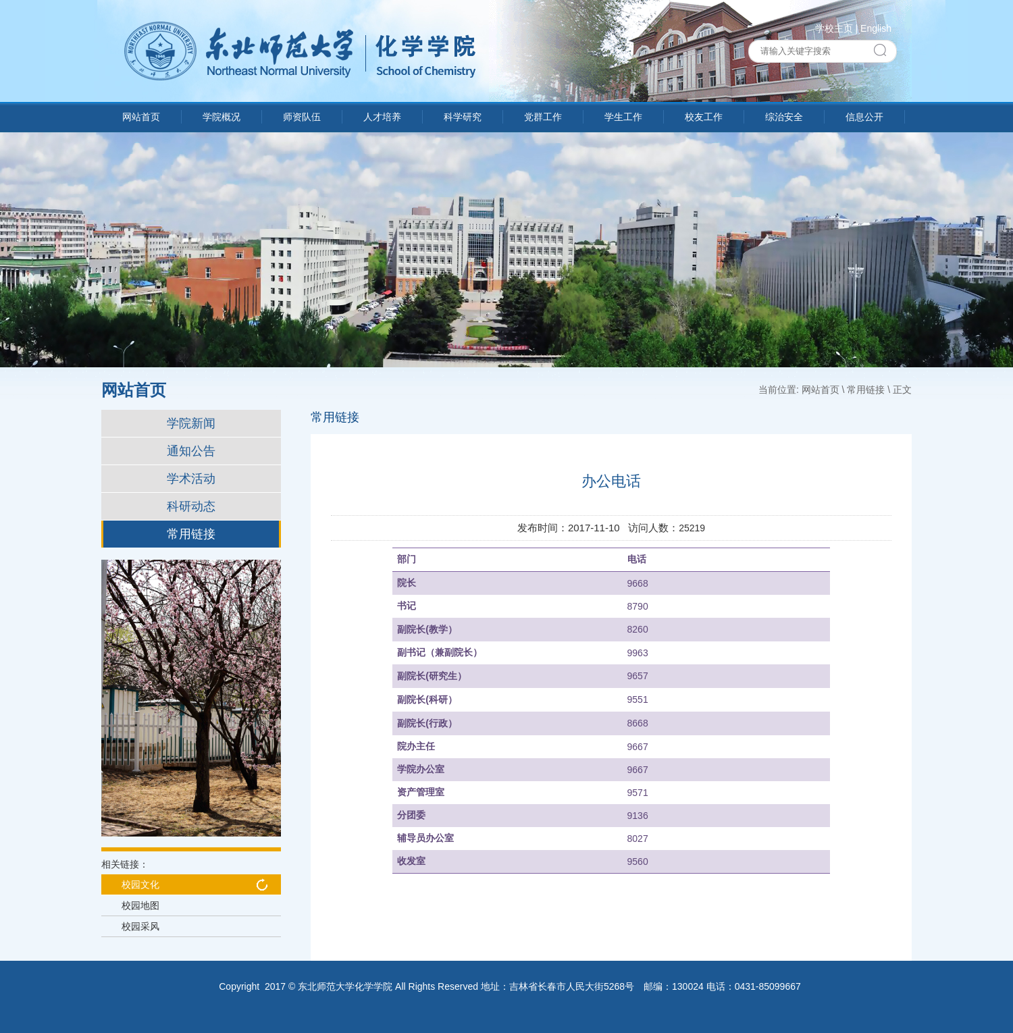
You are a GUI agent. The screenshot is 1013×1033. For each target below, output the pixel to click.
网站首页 (141, 117)
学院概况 (221, 117)
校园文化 (140, 884)
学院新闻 (191, 423)
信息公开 (864, 117)
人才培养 (382, 117)
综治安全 (784, 117)
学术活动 (191, 478)
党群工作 (543, 117)
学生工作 (623, 117)
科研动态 (191, 506)
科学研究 (463, 117)
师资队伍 (302, 117)
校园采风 (140, 926)
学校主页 (834, 28)
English (875, 28)
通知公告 (191, 451)
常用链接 (191, 534)
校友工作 (704, 117)
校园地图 (140, 905)
